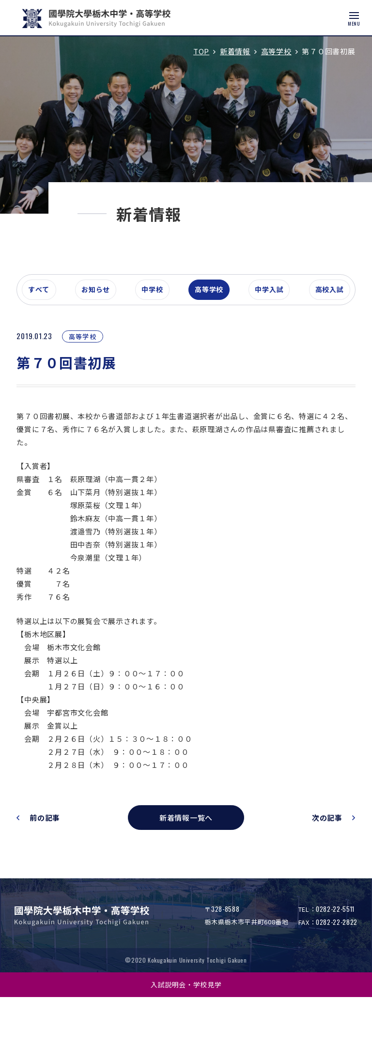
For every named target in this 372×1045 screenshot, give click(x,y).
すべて (50, 336)
